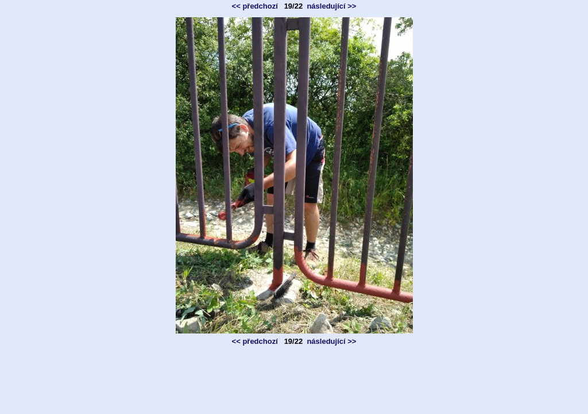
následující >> (331, 6)
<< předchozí (255, 6)
